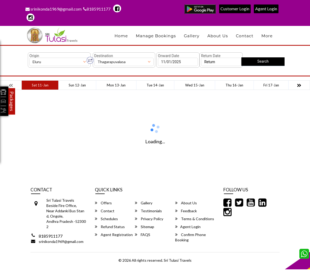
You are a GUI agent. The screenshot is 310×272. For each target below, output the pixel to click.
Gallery (192, 35)
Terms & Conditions (194, 218)
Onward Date (168, 56)
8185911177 (96, 8)
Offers (103, 203)
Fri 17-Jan (271, 85)
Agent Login (266, 8)
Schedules (106, 218)
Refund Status (110, 226)
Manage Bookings (156, 35)
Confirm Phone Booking (190, 237)
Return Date (210, 56)
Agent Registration (114, 234)
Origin (34, 56)
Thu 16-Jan (234, 85)
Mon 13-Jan (116, 85)
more (267, 35)
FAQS (142, 234)
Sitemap (144, 226)
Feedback (186, 211)
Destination (103, 56)
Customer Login (234, 8)
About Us (217, 35)
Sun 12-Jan (77, 85)
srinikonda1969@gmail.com (53, 8)
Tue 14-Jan (155, 85)
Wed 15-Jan (194, 85)
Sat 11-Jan (40, 85)
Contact (244, 35)
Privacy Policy (149, 218)
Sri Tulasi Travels (178, 260)
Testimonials (148, 211)
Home (121, 35)
